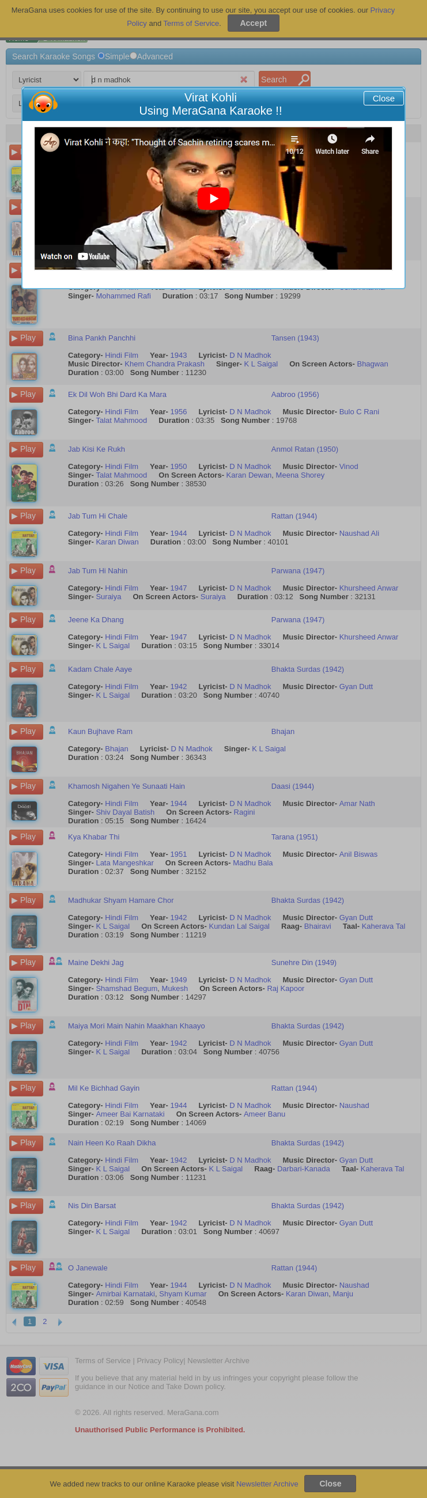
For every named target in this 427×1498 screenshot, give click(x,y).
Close (384, 98)
